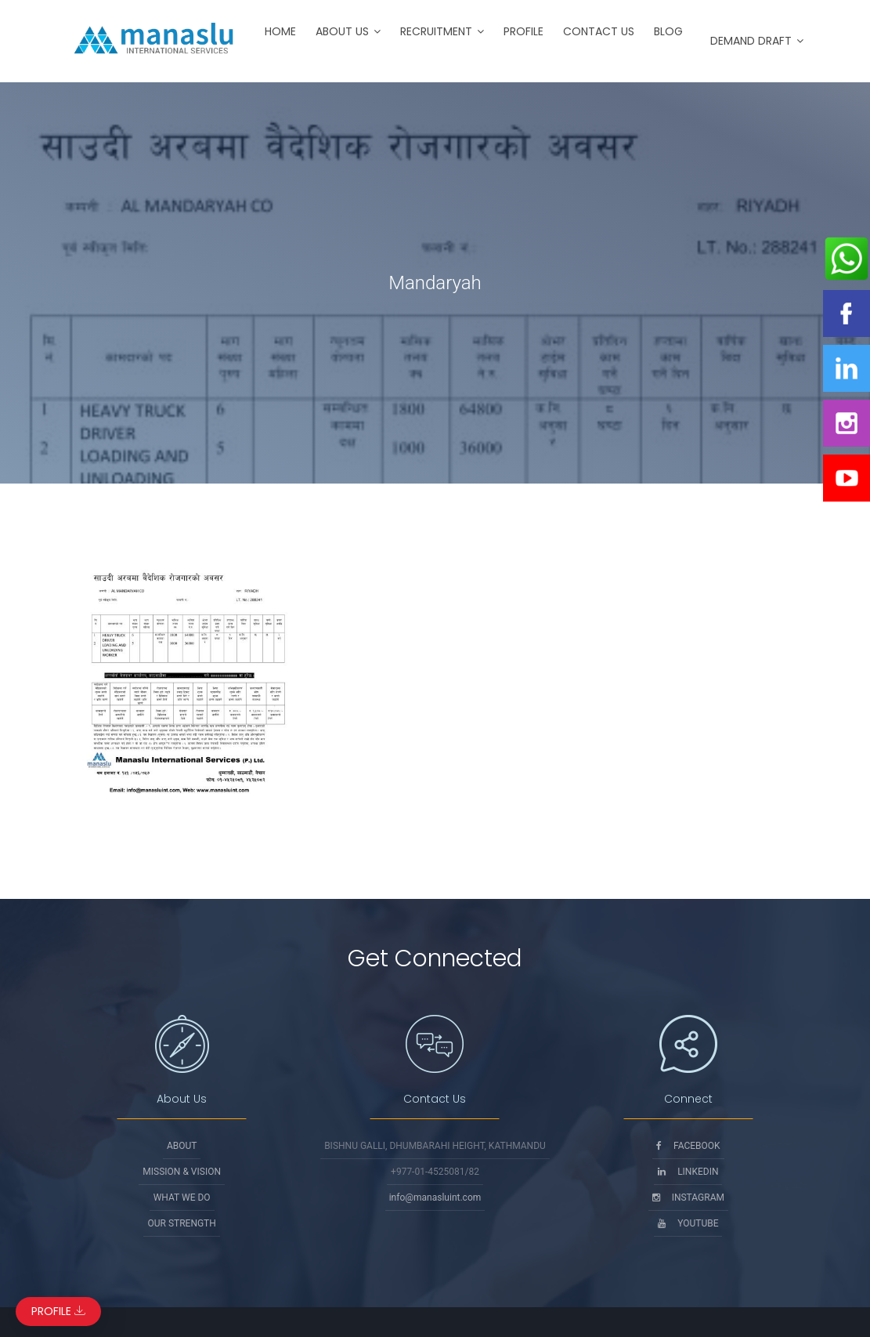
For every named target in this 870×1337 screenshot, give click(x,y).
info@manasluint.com (435, 1197)
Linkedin (688, 1171)
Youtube (688, 1223)
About (182, 1145)
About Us (342, 31)
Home (280, 31)
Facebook (688, 1145)
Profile (523, 31)
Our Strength (181, 1223)
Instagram (688, 1197)
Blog (668, 31)
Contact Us (598, 31)
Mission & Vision (182, 1171)
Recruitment (436, 31)
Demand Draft (751, 41)
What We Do (182, 1197)
